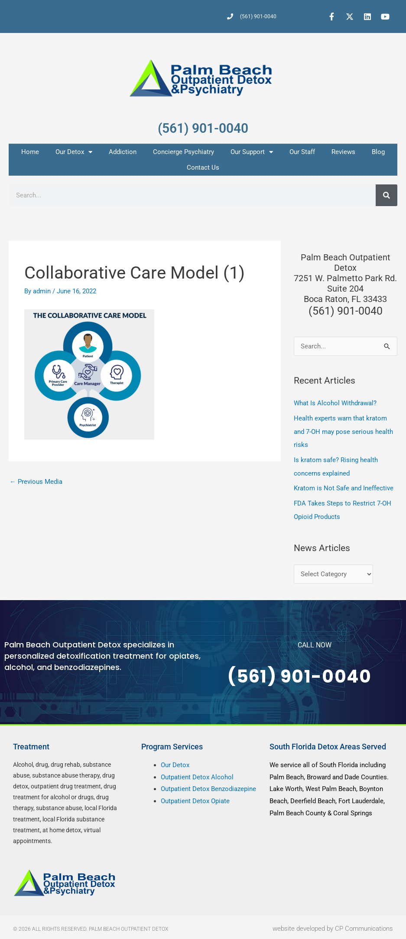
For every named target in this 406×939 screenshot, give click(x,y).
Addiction (122, 152)
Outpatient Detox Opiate (195, 798)
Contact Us (203, 167)
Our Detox (73, 152)
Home (30, 152)
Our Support (252, 152)
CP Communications (364, 925)
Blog (378, 152)
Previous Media (36, 482)
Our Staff (302, 152)
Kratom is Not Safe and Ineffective (343, 486)
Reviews (343, 152)
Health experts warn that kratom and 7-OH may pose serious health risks (343, 431)
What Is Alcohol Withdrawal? (335, 403)
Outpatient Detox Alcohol (197, 774)
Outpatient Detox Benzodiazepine (208, 786)
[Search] (386, 195)
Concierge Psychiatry (183, 152)
